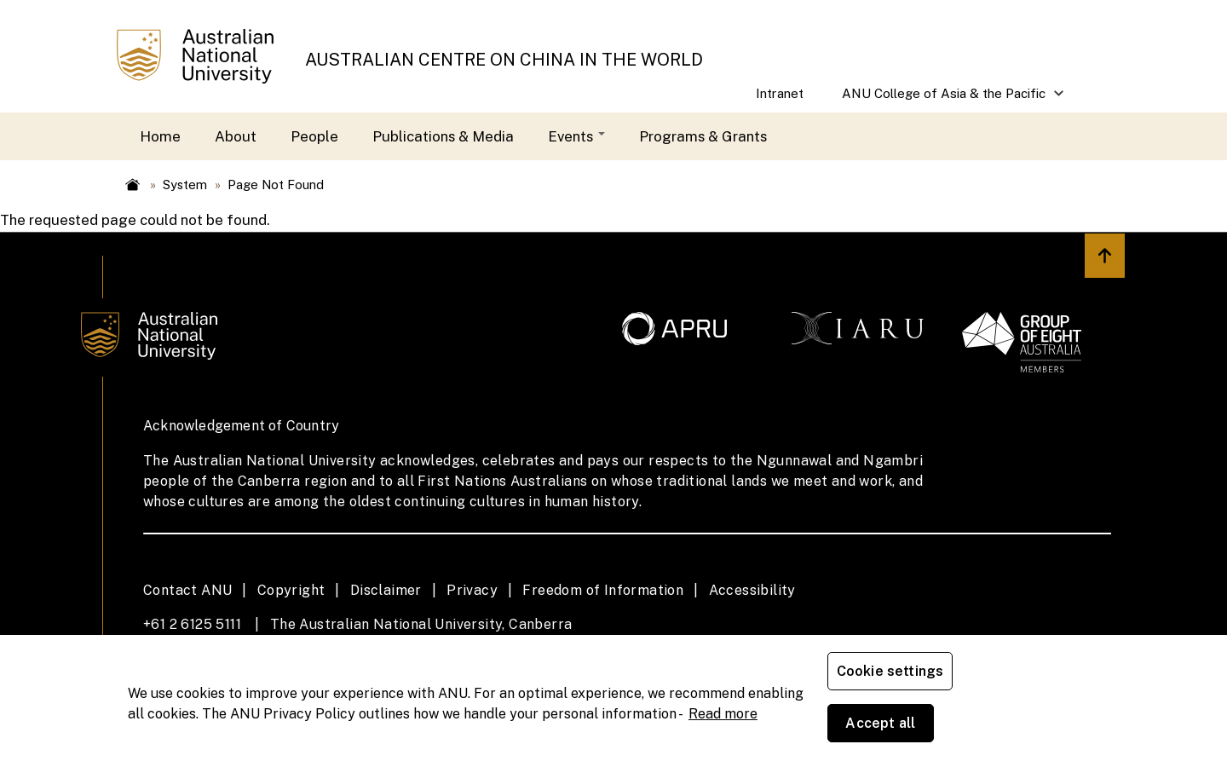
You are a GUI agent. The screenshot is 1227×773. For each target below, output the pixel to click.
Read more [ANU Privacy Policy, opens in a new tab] (723, 739)
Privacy (472, 590)
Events (576, 136)
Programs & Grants (703, 136)
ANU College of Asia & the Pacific (944, 99)
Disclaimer (386, 590)
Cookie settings (893, 730)
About (235, 136)
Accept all (1027, 730)
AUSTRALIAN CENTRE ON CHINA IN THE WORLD (504, 59)
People (314, 136)
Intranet (780, 93)
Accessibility (752, 590)
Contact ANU (187, 590)
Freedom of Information (602, 590)
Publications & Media (443, 136)
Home (160, 136)
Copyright (291, 590)
